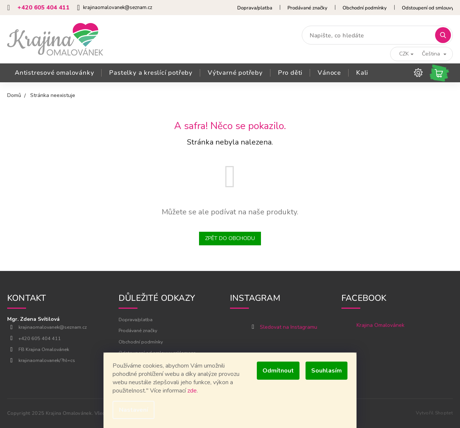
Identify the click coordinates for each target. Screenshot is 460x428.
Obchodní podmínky (365, 8)
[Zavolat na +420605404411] (42, 7)
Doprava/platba (254, 8)
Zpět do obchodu (230, 238)
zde (192, 390)
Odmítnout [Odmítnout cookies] (278, 370)
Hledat (444, 35)
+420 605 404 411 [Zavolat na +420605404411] (40, 338)
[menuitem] (54, 72)
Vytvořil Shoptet (434, 413)
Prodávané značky (307, 8)
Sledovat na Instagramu (288, 327)
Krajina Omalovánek (380, 325)
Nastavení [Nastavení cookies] (133, 410)
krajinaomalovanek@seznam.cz (53, 327)
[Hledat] (377, 35)
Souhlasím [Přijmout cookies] (326, 370)
